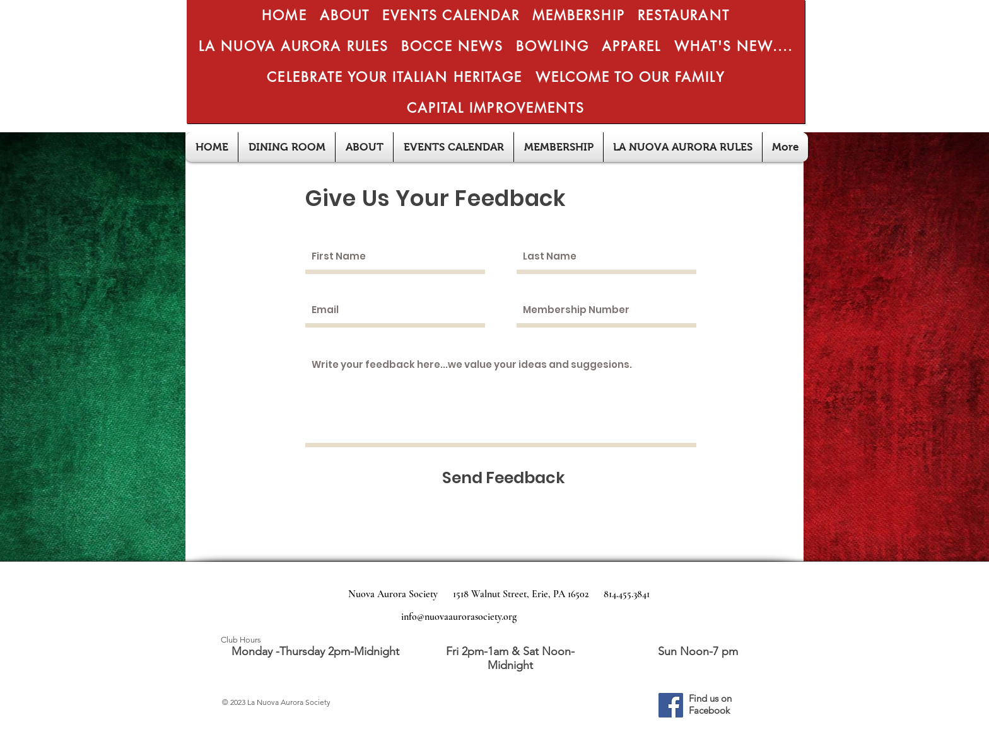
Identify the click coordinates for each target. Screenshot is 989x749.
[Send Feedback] (504, 478)
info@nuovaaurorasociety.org (459, 616)
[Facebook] (670, 705)
